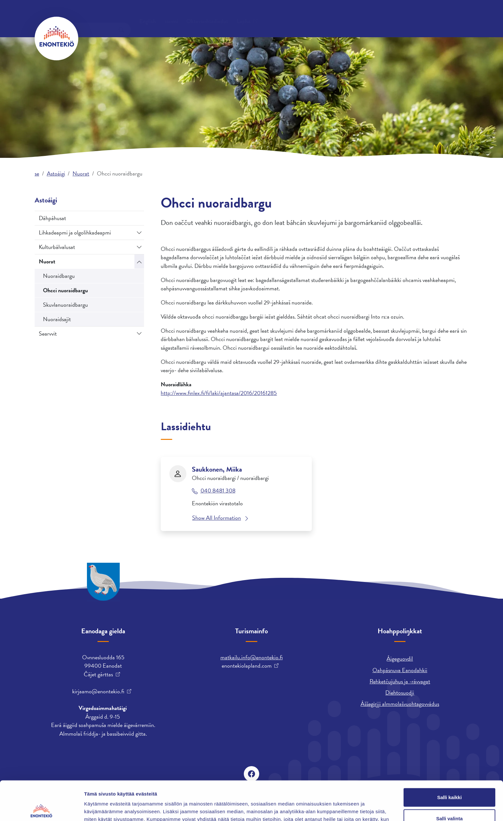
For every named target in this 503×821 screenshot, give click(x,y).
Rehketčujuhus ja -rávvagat (400, 681)
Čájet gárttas (98, 674)
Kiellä (449, 800)
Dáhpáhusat (52, 218)
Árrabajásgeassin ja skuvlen (375, 38)
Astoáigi (315, 38)
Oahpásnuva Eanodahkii (399, 670)
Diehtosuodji (399, 692)
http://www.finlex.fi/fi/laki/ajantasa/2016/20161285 (219, 393)
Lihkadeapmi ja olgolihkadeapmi (75, 232)
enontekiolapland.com (247, 666)
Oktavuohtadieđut (106, 14)
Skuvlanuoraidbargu (65, 304)
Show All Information (216, 517)
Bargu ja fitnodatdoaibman (257, 38)
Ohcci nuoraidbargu (65, 290)
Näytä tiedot (343, 808)
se (37, 173)
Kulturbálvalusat (57, 247)
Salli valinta (449, 779)
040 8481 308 (217, 490)
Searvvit (48, 333)
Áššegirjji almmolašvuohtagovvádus (400, 703)
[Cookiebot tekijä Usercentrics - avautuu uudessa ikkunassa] (41, 808)
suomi (357, 14)
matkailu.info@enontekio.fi (251, 657)
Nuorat (80, 173)
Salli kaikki (449, 758)
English (333, 14)
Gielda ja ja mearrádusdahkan (172, 38)
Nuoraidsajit (57, 319)
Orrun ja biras (102, 38)
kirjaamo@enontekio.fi (98, 691)
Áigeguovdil (400, 658)
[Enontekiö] (56, 38)
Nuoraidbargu (59, 275)
